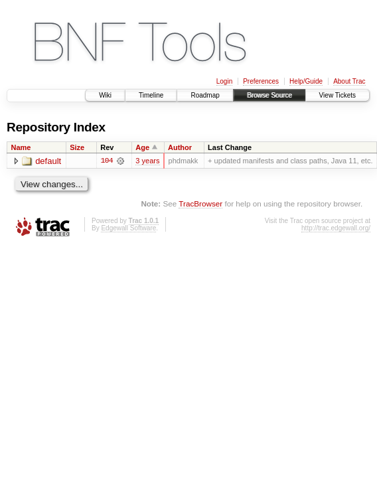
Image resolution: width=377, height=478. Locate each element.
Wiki (105, 95)
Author (180, 147)
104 (107, 160)
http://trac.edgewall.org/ (335, 228)
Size (77, 147)
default (48, 161)
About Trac (349, 81)
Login (224, 81)
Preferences (261, 81)
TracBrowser (200, 203)
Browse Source (269, 95)
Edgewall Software (128, 228)
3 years (147, 161)
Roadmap (204, 95)
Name (21, 147)
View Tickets (337, 95)
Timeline (151, 95)
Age (142, 147)
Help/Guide (306, 81)
